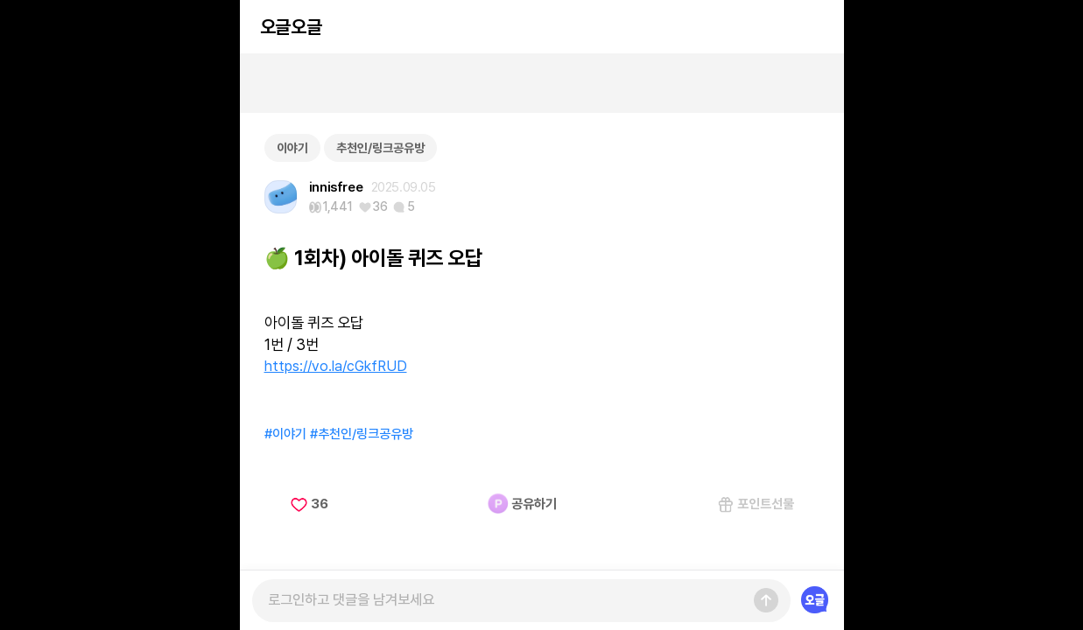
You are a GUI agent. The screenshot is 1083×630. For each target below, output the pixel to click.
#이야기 (285, 434)
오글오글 (290, 27)
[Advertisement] (542, 83)
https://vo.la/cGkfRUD (335, 365)
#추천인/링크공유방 (361, 434)
